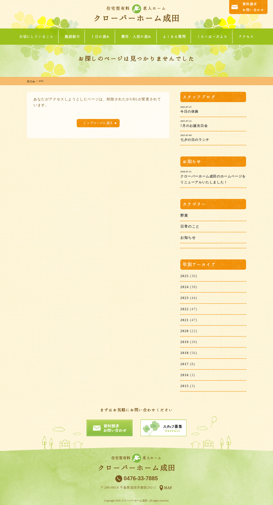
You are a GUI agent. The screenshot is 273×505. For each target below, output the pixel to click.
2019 (184, 342)
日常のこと (190, 226)
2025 (184, 276)
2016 (184, 375)
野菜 (184, 215)
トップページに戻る (98, 123)
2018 (184, 353)
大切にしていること (36, 36)
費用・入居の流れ (136, 36)
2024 (184, 287)
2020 (184, 331)
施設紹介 (72, 36)
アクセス (246, 36)
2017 (184, 364)
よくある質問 (174, 36)
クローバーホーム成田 (136, 18)
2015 (184, 386)
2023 (184, 298)
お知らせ (188, 237)
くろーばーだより (212, 36)
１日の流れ (100, 36)
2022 (184, 309)
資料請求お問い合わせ (253, 7)
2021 (184, 320)
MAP (167, 487)
